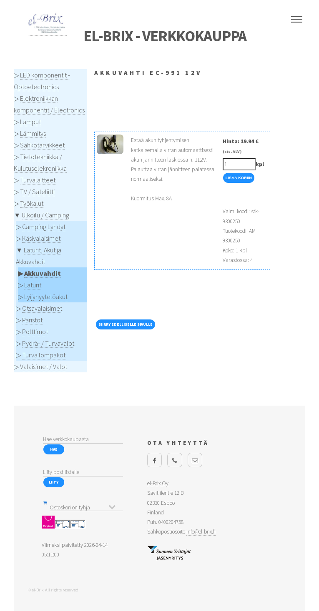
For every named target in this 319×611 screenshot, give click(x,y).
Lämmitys (33, 133)
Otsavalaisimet (42, 308)
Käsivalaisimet (41, 238)
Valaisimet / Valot (43, 366)
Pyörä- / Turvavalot (48, 343)
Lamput (30, 121)
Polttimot (35, 331)
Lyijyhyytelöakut (46, 296)
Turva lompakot (43, 355)
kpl (260, 164)
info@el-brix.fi (201, 531)
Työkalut (31, 203)
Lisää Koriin (239, 178)
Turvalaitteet (37, 180)
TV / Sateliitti (37, 191)
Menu (297, 19)
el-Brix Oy (157, 483)
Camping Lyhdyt (43, 226)
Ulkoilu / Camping (45, 215)
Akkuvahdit (42, 273)
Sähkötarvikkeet (42, 145)
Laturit (32, 285)
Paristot (32, 320)
